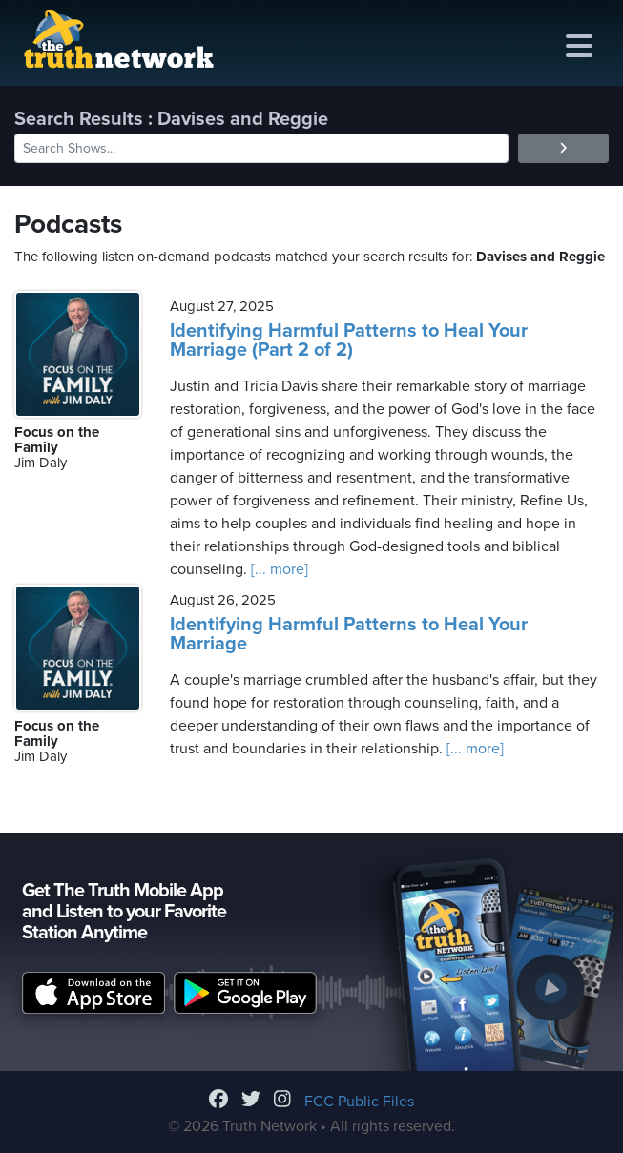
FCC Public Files (359, 1101)
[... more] (277, 569)
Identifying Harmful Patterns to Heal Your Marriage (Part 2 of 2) (349, 340)
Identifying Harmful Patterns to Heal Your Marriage (349, 634)
